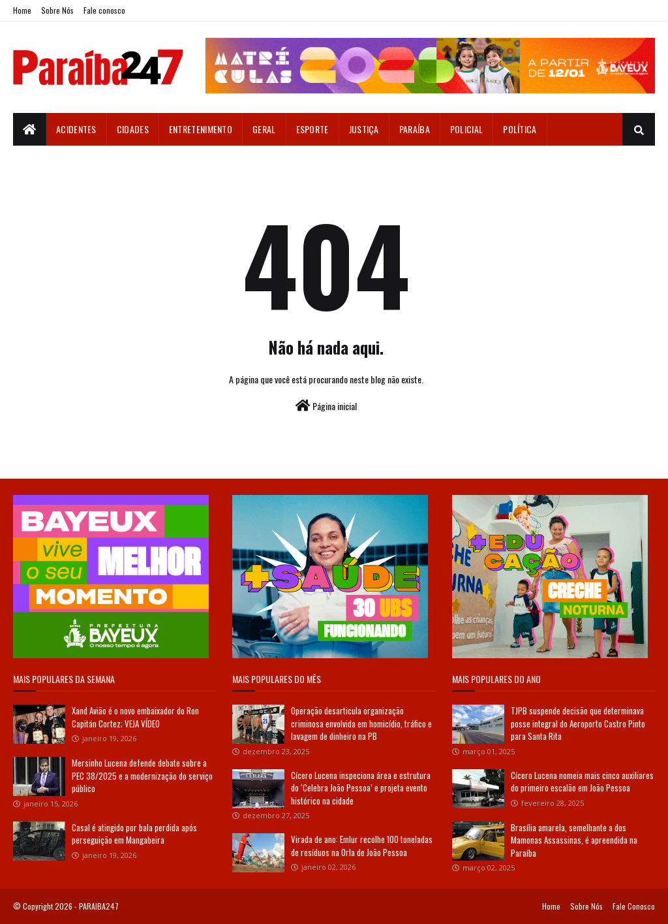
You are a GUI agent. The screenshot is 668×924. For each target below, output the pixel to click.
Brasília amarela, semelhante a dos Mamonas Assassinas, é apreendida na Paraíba (574, 840)
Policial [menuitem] (466, 129)
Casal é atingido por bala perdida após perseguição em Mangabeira (134, 834)
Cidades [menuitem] (133, 129)
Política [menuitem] (519, 129)
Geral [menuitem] (264, 129)
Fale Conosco (634, 906)
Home (22, 10)
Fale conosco (104, 10)
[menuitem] (29, 129)
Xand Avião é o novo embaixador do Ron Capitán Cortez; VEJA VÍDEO (135, 717)
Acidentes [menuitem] (76, 129)
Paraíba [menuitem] (414, 129)
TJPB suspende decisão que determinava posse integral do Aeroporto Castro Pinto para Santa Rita (578, 723)
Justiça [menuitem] (364, 129)
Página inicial (326, 406)
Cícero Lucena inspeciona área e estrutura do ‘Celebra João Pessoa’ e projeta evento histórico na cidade (361, 788)
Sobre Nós (57, 10)
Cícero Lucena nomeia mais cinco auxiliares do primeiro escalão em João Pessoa (582, 782)
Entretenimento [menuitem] (200, 129)
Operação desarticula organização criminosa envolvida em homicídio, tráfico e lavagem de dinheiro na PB (361, 723)
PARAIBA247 (99, 906)
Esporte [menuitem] (312, 129)
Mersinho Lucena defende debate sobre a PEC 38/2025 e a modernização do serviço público (142, 775)
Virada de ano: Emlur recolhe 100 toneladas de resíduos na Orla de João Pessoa (362, 846)
